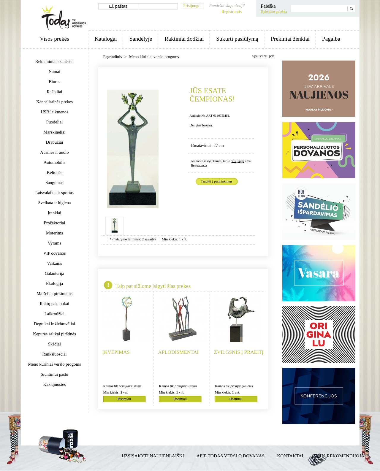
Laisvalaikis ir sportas (54, 192)
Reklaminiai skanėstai (54, 61)
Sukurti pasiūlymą (237, 39)
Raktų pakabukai (54, 303)
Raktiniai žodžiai (184, 39)
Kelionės (54, 172)
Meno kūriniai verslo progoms (54, 364)
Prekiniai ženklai (290, 39)
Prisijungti (191, 6)
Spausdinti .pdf (263, 56)
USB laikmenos (54, 112)
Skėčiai (54, 344)
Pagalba (331, 39)
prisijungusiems (130, 386)
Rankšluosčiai (54, 354)
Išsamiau (124, 399)
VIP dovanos (54, 253)
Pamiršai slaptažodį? (227, 6)
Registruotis (231, 11)
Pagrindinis (113, 57)
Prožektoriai (54, 223)
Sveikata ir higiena (54, 202)
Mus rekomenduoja (340, 455)
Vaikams (54, 263)
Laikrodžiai (55, 313)
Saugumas (54, 182)
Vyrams (54, 243)
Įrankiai (54, 212)
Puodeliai (54, 122)
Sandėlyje (140, 39)
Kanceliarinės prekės (54, 101)
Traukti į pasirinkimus (216, 181)
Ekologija (54, 283)
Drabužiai (54, 142)
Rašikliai (54, 91)
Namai (54, 71)
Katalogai (106, 39)
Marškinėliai (54, 132)
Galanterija (54, 273)
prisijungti (237, 161)
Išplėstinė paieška (274, 11)
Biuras (54, 81)
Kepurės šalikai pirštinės (54, 334)
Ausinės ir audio (54, 152)
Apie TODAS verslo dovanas (231, 455)
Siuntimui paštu (54, 374)
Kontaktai (290, 455)
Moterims (54, 233)
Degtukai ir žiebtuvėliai (54, 323)
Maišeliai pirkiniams (54, 293)
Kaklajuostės (54, 384)
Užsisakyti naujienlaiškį (153, 455)
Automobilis (54, 162)
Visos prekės (54, 39)
